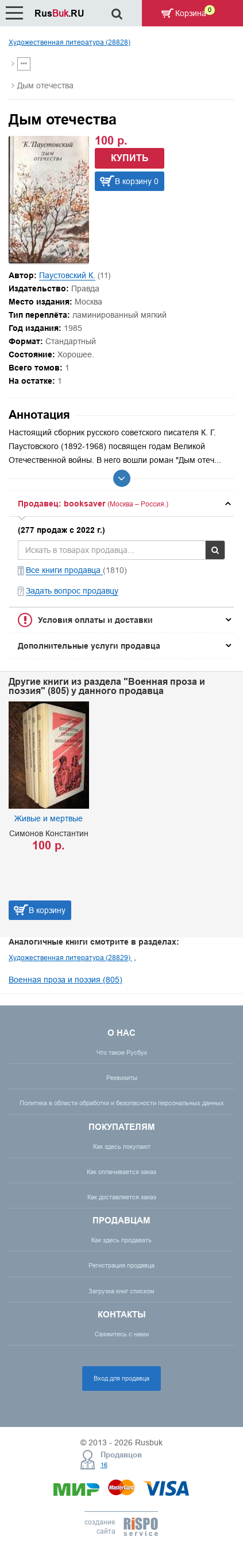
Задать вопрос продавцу (72, 590)
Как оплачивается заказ (121, 1172)
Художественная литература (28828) (69, 42)
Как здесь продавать (121, 1240)
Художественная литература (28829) (70, 957)
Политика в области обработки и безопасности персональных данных (122, 1103)
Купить (130, 158)
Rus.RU (59, 13)
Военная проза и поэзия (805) (65, 979)
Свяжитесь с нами (122, 1334)
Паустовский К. (67, 275)
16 (104, 1465)
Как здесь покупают (122, 1147)
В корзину (47, 910)
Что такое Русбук (122, 1052)
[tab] (121, 503)
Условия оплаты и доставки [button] (95, 620)
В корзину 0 (137, 181)
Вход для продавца (121, 1378)
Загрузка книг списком (121, 1291)
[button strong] (121, 503)
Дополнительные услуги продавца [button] (89, 645)
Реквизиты (121, 1078)
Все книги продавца (64, 570)
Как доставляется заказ (121, 1197)
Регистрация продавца (121, 1265)
